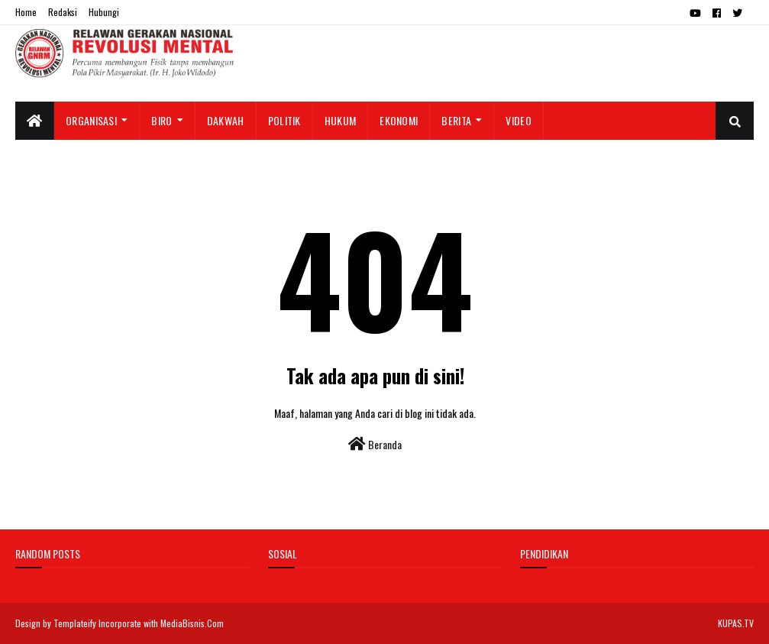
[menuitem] (34, 121)
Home (26, 11)
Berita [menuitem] (456, 120)
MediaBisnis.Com (192, 622)
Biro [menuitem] (161, 120)
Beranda (375, 444)
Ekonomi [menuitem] (399, 120)
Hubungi (104, 11)
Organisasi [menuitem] (91, 120)
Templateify (74, 622)
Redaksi (62, 11)
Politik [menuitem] (284, 120)
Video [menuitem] (519, 120)
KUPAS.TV (736, 622)
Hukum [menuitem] (341, 120)
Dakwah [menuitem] (225, 120)
